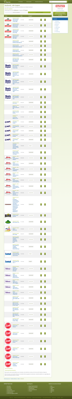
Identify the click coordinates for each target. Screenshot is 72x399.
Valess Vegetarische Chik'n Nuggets (15, 282)
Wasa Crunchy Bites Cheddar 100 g (16, 298)
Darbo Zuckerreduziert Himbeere (16, 175)
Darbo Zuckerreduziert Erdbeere (16, 158)
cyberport (52, 389)
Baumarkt (57, 24)
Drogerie (30, 145)
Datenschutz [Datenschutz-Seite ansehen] (29, 397)
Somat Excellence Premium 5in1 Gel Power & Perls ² (16, 254)
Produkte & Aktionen (14, 378)
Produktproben (31, 388)
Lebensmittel (31, 19)
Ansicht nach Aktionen (16, 12)
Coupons (30, 390)
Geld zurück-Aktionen (33, 389)
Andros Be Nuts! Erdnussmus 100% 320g (16, 37)
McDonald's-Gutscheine (33, 387)
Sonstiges (57, 28)
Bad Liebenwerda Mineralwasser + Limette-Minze (16, 60)
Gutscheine (21, 1)
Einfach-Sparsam (8, 383)
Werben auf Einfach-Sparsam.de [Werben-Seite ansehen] (19, 397)
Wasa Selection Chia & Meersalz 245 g (16, 309)
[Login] (46, 1)
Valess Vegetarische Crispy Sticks (15, 293)
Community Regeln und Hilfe (12, 393)
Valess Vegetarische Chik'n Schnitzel (16, 287)
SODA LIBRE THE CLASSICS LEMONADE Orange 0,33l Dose (16, 240)
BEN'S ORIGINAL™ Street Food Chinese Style (16, 66)
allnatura (52, 390)
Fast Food (57, 21)
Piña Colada (15, 234)
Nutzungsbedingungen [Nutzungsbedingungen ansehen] (47, 397)
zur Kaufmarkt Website (60, 10)
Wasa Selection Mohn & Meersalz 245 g (16, 315)
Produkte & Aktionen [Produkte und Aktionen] (39, 1)
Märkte (19, 378)
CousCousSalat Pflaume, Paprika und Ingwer (16, 153)
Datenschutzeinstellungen (36, 397)
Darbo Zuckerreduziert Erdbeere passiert (16, 164)
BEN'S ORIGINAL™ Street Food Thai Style (16, 97)
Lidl (51, 392)
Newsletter (9, 387)
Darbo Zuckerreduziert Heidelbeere (16, 169)
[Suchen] (67, 2)
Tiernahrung (57, 31)
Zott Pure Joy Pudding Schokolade (15, 364)
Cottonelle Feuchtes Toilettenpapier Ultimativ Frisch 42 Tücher (16, 146)
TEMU (52, 388)
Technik (56, 30)
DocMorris (52, 387)
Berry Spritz (15, 103)
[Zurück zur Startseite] (14, 1)
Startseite (9, 386)
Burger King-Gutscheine (33, 386)
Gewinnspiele (28, 1)
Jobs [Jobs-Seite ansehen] (62, 397)
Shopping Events (10, 392)
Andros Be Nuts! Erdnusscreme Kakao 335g (16, 31)
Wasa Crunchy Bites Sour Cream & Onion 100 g (16, 304)
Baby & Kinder (57, 22)
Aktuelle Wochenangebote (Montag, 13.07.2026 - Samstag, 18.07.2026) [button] (60, 14)
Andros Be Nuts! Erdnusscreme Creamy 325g (16, 20)
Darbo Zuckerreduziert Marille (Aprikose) (16, 180)
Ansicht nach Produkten (39, 12)
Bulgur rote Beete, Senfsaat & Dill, (16, 107)
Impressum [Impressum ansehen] (54, 397)
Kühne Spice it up (16, 222)
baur (51, 386)
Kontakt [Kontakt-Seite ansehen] (58, 397)
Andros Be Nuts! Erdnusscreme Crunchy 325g (16, 26)
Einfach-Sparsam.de (7, 378)
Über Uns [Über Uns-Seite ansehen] (11, 397)
